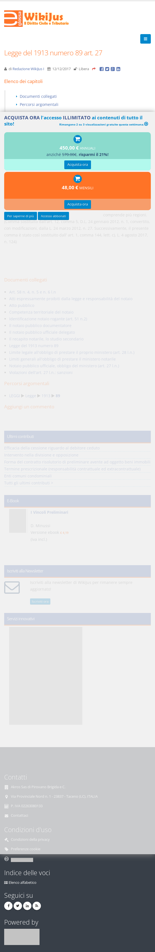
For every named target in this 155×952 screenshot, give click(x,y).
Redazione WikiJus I (28, 69)
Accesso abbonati (53, 216)
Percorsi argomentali (39, 104)
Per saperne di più (20, 216)
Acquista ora (77, 164)
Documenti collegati (38, 96)
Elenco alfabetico (22, 882)
